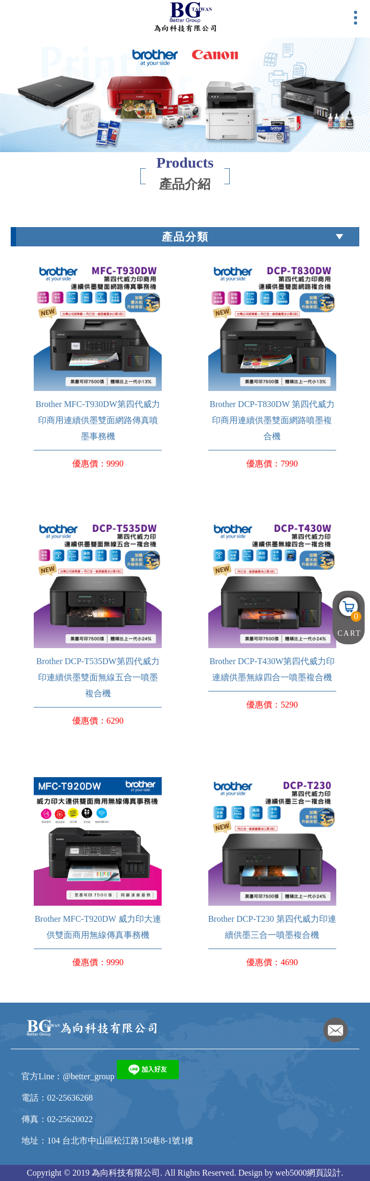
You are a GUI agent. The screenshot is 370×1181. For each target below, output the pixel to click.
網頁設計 (324, 1172)
